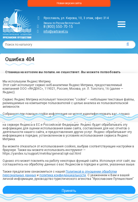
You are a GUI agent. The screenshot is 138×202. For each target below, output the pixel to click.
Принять (69, 191)
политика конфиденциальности (62, 175)
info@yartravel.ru (56, 31)
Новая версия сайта (69, 3)
